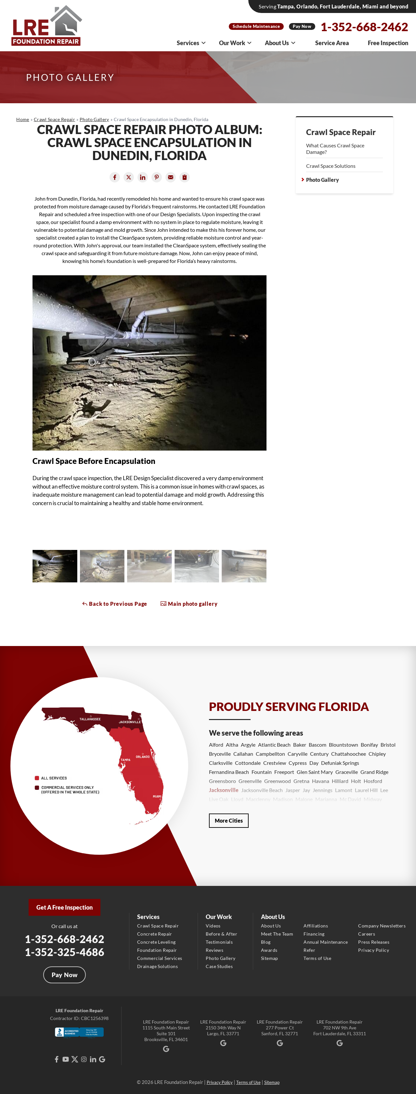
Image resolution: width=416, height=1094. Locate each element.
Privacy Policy (373, 950)
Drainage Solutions (157, 966)
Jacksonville (224, 790)
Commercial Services (159, 958)
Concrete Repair (154, 934)
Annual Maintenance (326, 942)
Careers (366, 934)
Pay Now (302, 26)
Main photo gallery (188, 603)
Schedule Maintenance (256, 26)
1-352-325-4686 (64, 952)
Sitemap (269, 958)
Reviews (214, 950)
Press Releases (373, 942)
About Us (280, 42)
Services (191, 42)
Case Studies (219, 966)
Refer (309, 950)
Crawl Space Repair (341, 132)
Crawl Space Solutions (331, 166)
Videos (213, 925)
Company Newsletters (382, 925)
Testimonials (219, 942)
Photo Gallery (322, 180)
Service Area (332, 42)
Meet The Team (277, 934)
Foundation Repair (157, 950)
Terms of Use (317, 958)
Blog (266, 942)
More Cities (229, 820)
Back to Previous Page (115, 603)
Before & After (221, 934)
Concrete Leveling (156, 942)
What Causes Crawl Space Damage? (335, 148)
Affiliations (316, 925)
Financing (314, 934)
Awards (269, 950)
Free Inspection (388, 42)
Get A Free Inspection (64, 907)
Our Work (235, 42)
